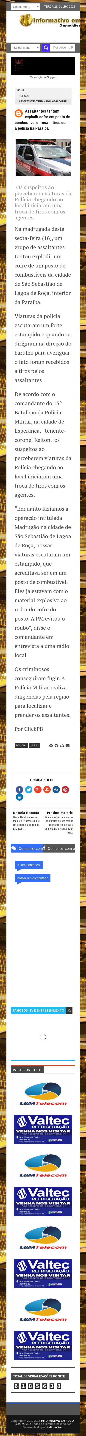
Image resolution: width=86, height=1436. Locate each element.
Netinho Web (55, 1427)
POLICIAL (24, 96)
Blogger (51, 77)
